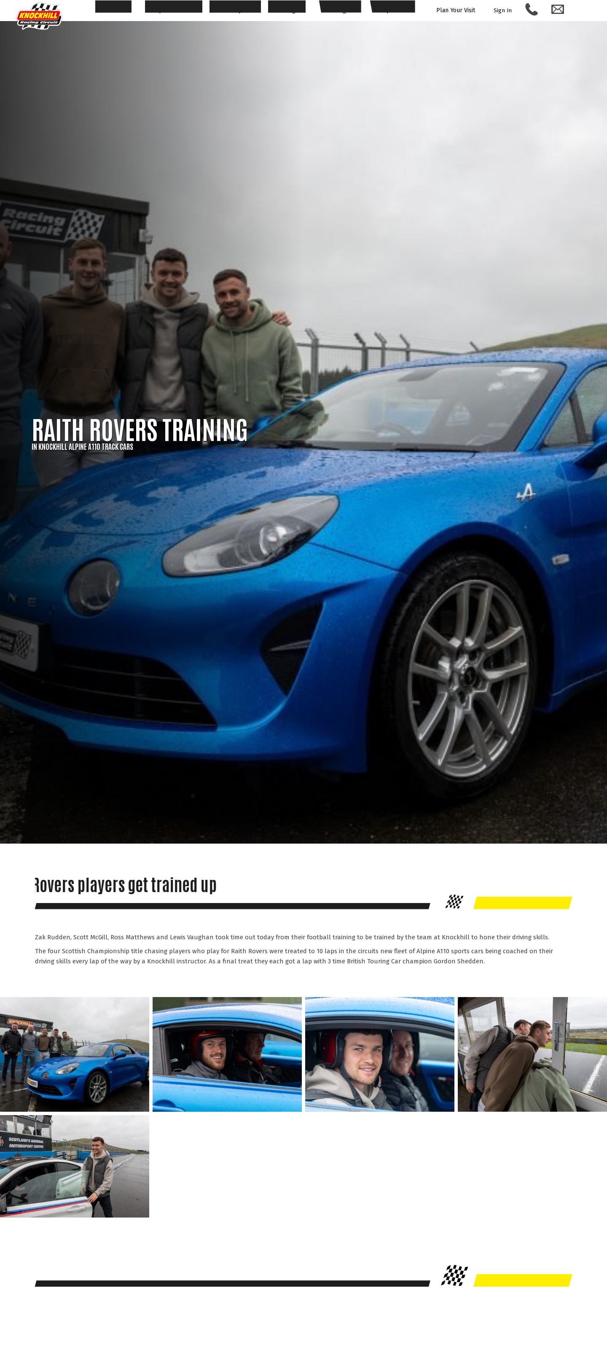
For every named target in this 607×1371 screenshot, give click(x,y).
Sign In (508, 10)
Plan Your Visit (458, 10)
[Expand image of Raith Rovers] (74, 1109)
